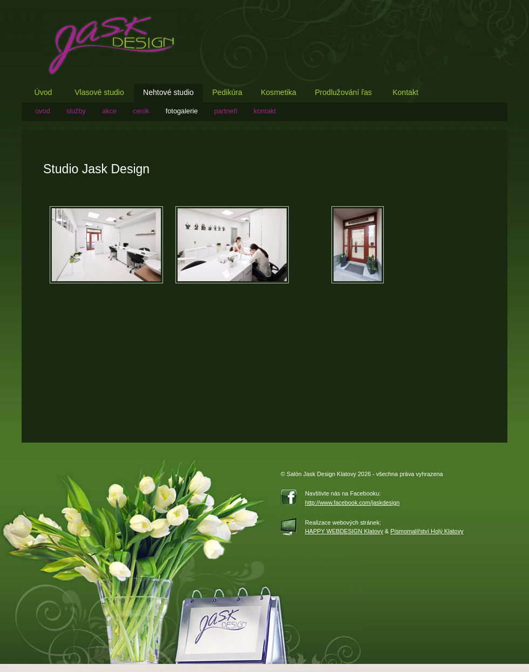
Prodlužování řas (343, 92)
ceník (141, 111)
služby (76, 111)
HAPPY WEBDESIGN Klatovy (344, 531)
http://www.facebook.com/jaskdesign (352, 502)
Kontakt (405, 92)
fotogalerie (182, 111)
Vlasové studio (99, 92)
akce (109, 111)
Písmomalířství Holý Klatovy (426, 531)
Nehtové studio (168, 92)
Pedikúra (227, 92)
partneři (225, 111)
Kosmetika (278, 92)
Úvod (43, 92)
